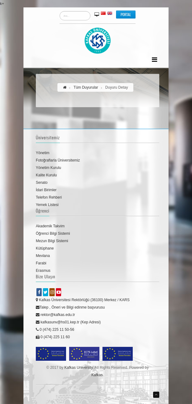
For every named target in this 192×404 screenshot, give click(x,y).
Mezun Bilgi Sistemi (52, 241)
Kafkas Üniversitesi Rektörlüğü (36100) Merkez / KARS (83, 300)
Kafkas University (78, 367)
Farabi (41, 263)
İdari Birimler (46, 190)
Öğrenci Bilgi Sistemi (53, 233)
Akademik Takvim (50, 226)
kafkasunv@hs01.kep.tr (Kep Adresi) (68, 322)
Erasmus (43, 270)
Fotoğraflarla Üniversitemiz (58, 160)
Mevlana (43, 256)
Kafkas (97, 375)
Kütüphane (45, 248)
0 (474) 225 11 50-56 (55, 329)
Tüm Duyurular (85, 87)
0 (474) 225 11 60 (53, 337)
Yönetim (42, 153)
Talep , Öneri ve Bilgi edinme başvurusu (70, 307)
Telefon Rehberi (49, 197)
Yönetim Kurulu (48, 168)
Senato (42, 182)
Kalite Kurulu (46, 175)
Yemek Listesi (47, 205)
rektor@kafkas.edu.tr (55, 315)
